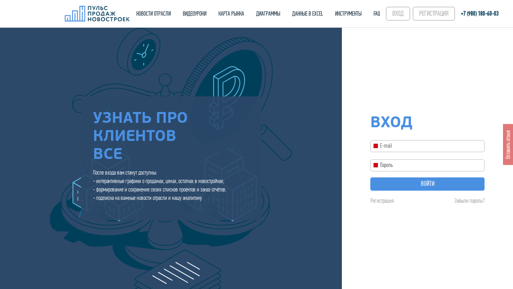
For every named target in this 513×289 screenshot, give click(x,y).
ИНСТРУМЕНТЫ (348, 13)
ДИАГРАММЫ (268, 13)
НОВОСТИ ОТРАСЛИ (153, 13)
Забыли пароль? (469, 200)
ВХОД (398, 13)
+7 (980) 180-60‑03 (480, 13)
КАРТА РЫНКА (231, 13)
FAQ (377, 13)
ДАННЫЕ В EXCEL (307, 13)
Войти (427, 184)
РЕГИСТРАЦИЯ (433, 13)
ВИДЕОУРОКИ (194, 13)
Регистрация (382, 200)
